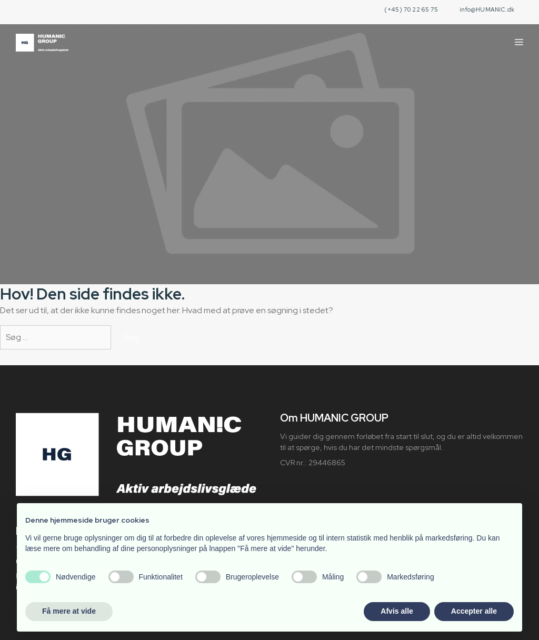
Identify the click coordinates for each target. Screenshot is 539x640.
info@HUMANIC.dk (487, 9)
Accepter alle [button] (474, 611)
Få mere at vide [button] (69, 611)
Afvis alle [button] (397, 611)
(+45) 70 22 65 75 (411, 9)
